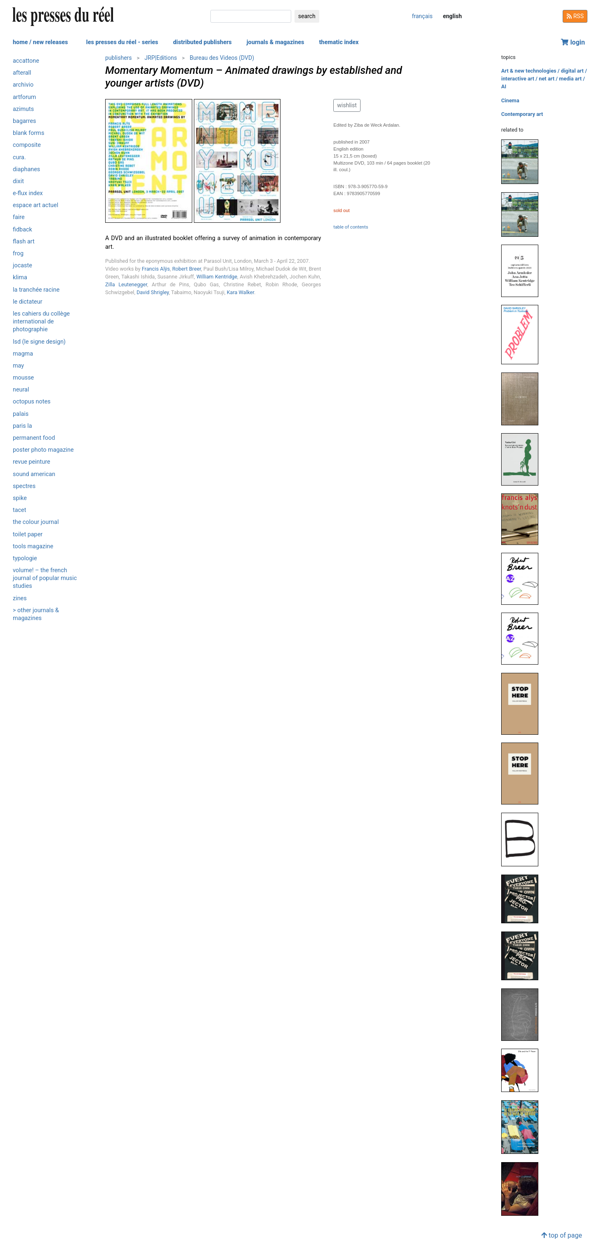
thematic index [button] (338, 42)
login (573, 42)
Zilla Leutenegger (126, 284)
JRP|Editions (160, 57)
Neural (21, 389)
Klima (20, 277)
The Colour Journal (36, 522)
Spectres (24, 486)
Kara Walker (240, 292)
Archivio (23, 84)
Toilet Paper (27, 534)
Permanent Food (34, 437)
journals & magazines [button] (275, 42)
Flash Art (24, 241)
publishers (118, 57)
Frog (18, 253)
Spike (20, 498)
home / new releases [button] (40, 42)
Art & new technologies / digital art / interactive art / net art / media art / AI (544, 79)
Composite (27, 145)
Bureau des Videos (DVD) (222, 57)
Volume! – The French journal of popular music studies (45, 578)
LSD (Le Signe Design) (39, 341)
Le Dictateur (27, 301)
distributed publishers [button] (202, 42)
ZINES (20, 598)
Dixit (18, 181)
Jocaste (22, 265)
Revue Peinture (31, 461)
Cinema (510, 100)
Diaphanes (26, 169)
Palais (20, 413)
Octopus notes (31, 401)
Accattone (26, 60)
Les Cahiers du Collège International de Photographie (41, 321)
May (18, 365)
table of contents (350, 227)
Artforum (24, 97)
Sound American (34, 474)
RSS (575, 16)
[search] (250, 16)
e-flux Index (28, 193)
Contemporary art (522, 114)
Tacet (19, 510)
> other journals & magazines (36, 614)
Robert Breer (186, 269)
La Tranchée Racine (36, 289)
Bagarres (24, 121)
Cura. (19, 157)
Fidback (22, 229)
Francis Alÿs (156, 269)
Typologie (25, 558)
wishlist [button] (346, 105)
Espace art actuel (35, 205)
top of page (561, 1235)
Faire (19, 217)
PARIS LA (22, 425)
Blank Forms (28, 133)
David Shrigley (153, 292)
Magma (23, 353)
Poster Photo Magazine (43, 449)
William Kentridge (216, 277)
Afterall (22, 72)
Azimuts (23, 109)
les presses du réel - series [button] (122, 42)
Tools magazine (33, 546)
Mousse (23, 377)
